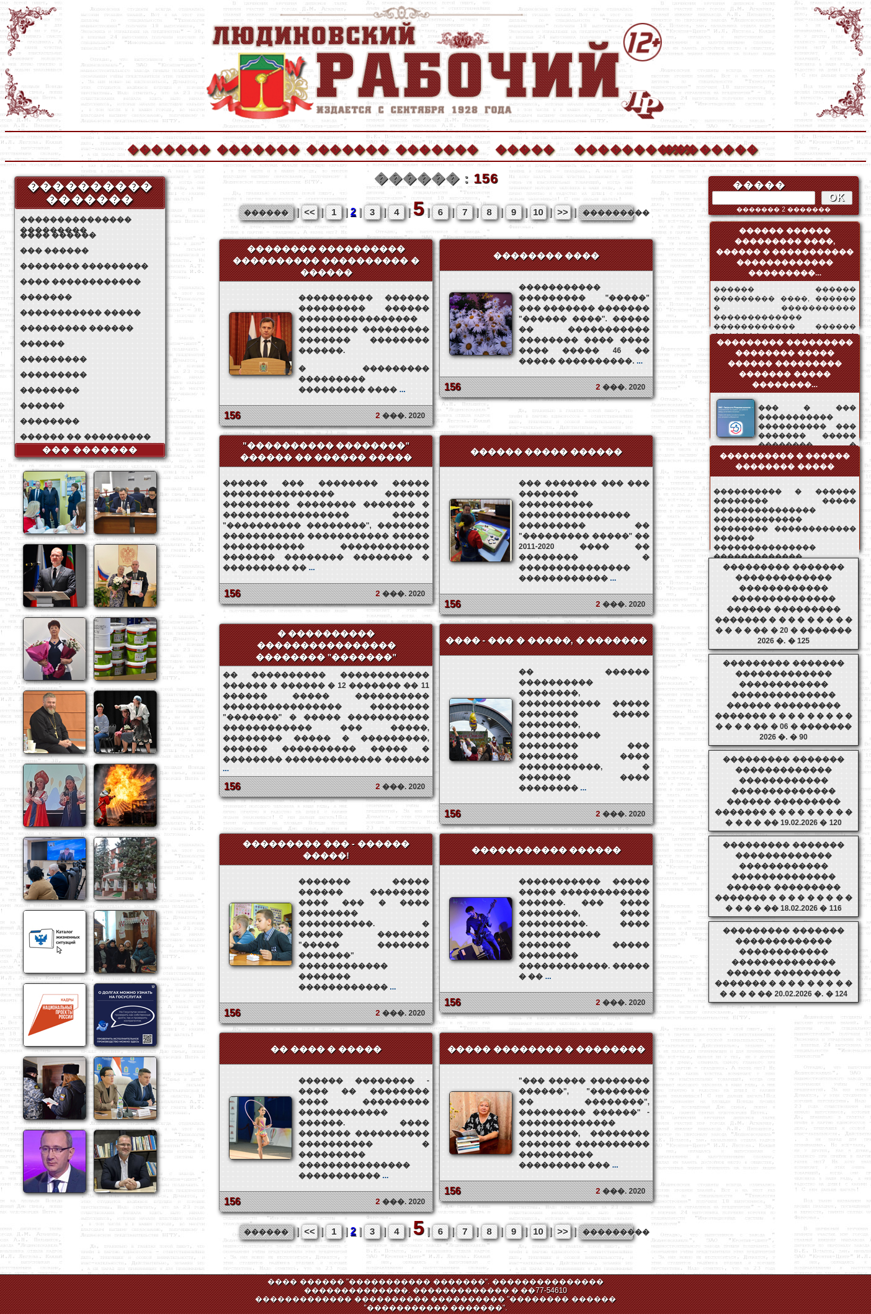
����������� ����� (80, 312)
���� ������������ (80, 281)
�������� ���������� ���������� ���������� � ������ (326, 260)
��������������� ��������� (76, 220)
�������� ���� (546, 256)
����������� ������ (546, 850)
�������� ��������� (84, 266)
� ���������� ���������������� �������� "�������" (326, 645)
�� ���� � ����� (326, 1049)
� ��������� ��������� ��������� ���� (363, 379)
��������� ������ (76, 328)
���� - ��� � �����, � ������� (546, 640)
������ (42, 343)
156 (232, 415)
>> (562, 212)
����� (525, 148)
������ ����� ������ (546, 452)
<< (309, 212)
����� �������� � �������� (546, 1049)
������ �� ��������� (85, 436)
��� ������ (54, 250)
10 (538, 212)
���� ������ (58, 235)
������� (168, 148)
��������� (53, 359)
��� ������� (90, 450)
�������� (704, 148)
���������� (615, 148)
